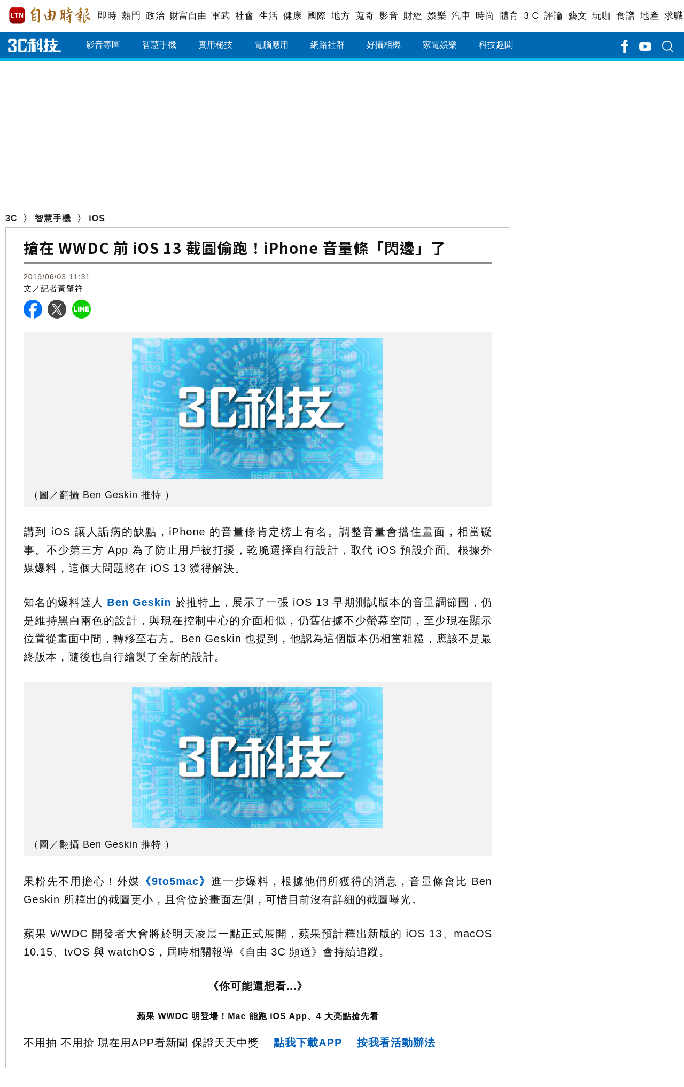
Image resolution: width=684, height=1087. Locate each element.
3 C (531, 16)
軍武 (220, 16)
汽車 (461, 16)
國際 (316, 16)
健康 (292, 16)
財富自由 (188, 16)
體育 (509, 16)
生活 (268, 16)
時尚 (485, 16)
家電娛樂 (440, 44)
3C (11, 218)
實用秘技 (215, 44)
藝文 (577, 16)
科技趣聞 (496, 44)
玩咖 (601, 16)
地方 (340, 16)
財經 (412, 16)
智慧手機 (159, 44)
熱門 (131, 16)
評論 (553, 16)
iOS (97, 218)
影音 (388, 16)
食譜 (625, 16)
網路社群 (327, 44)
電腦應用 (271, 44)
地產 (649, 16)
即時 (107, 16)
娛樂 (437, 16)
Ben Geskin (139, 602)
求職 (673, 16)
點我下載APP (308, 1043)
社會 (244, 16)
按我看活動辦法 (396, 1043)
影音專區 (103, 44)
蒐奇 (364, 16)
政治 (155, 16)
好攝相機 (384, 44)
